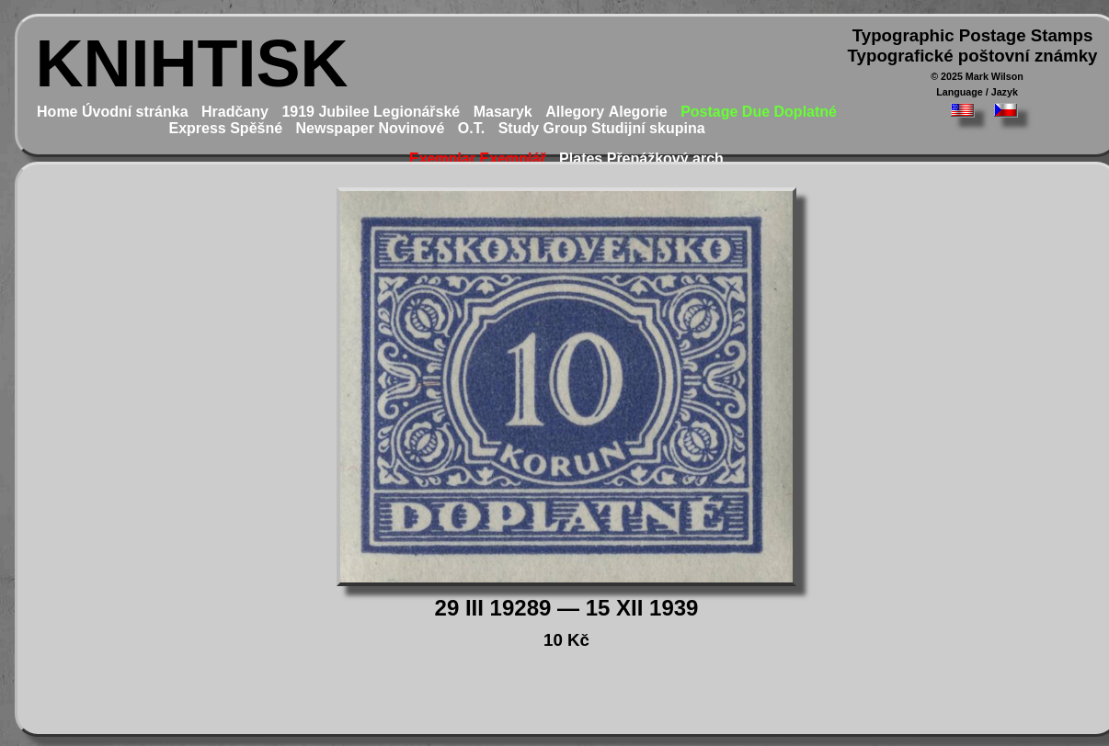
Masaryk (503, 111)
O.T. (471, 128)
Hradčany (235, 111)
